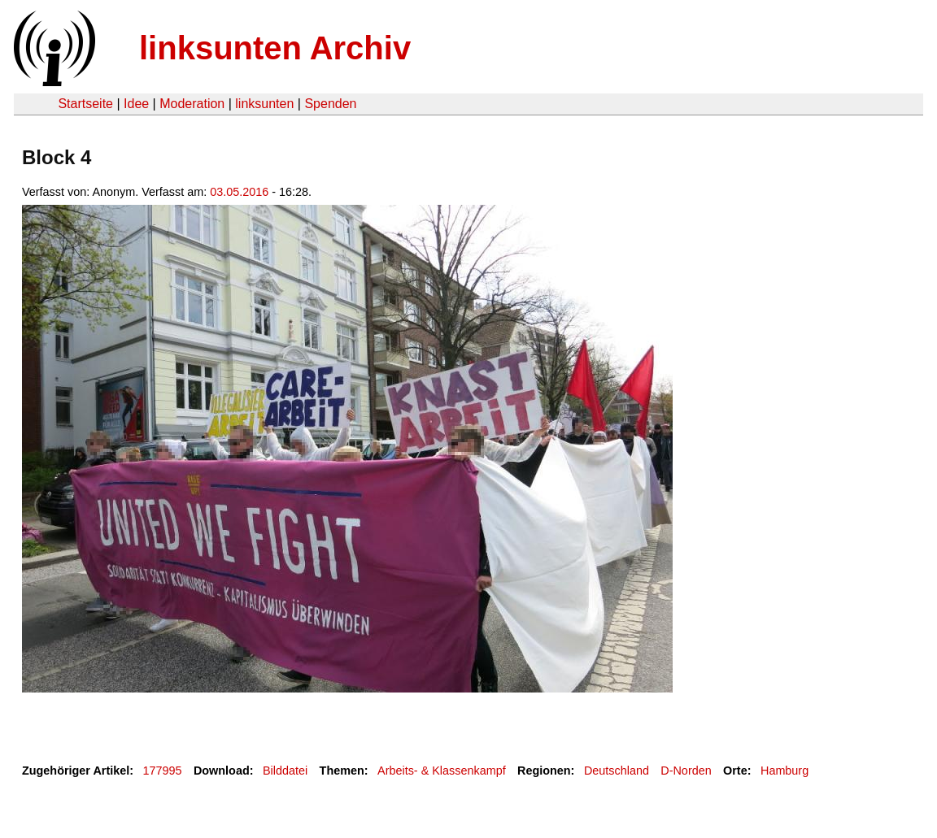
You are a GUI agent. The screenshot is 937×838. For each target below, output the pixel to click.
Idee (136, 104)
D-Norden (685, 770)
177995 (162, 770)
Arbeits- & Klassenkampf (441, 770)
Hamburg (784, 770)
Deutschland (616, 770)
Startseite (85, 104)
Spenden (330, 104)
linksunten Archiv (275, 48)
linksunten (264, 104)
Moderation (191, 104)
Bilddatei (285, 770)
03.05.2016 (239, 191)
